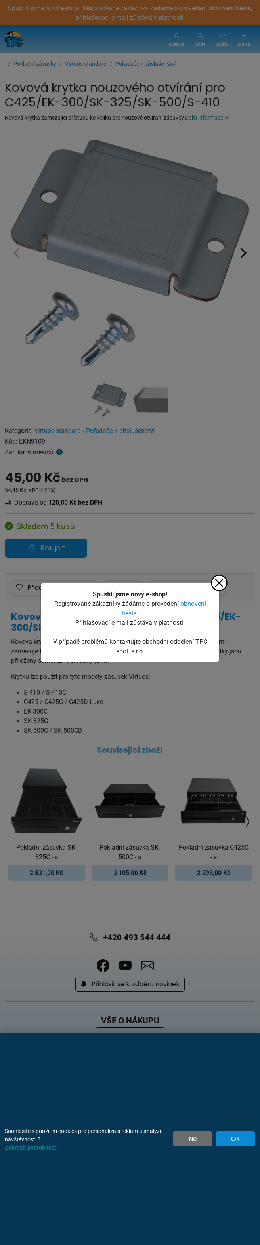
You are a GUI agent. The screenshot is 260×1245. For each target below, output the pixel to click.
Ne (193, 1139)
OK (235, 1139)
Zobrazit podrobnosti (31, 1147)
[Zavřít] (219, 583)
